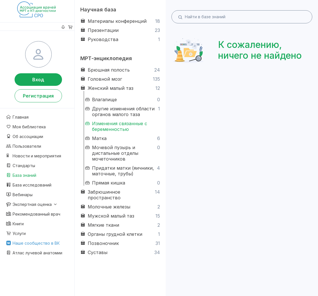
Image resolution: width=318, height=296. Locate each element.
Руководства (120, 39)
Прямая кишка (122, 183)
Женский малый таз (120, 88)
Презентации (120, 30)
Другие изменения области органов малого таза (122, 111)
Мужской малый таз (120, 216)
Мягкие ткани (120, 225)
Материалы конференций (120, 21)
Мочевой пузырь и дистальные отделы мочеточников (122, 153)
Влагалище (122, 99)
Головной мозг (120, 79)
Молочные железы (120, 207)
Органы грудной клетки (120, 234)
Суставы (120, 252)
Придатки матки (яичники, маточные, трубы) (122, 171)
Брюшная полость (120, 70)
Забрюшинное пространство (120, 194)
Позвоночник (120, 243)
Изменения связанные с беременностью (116, 126)
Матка (122, 138)
